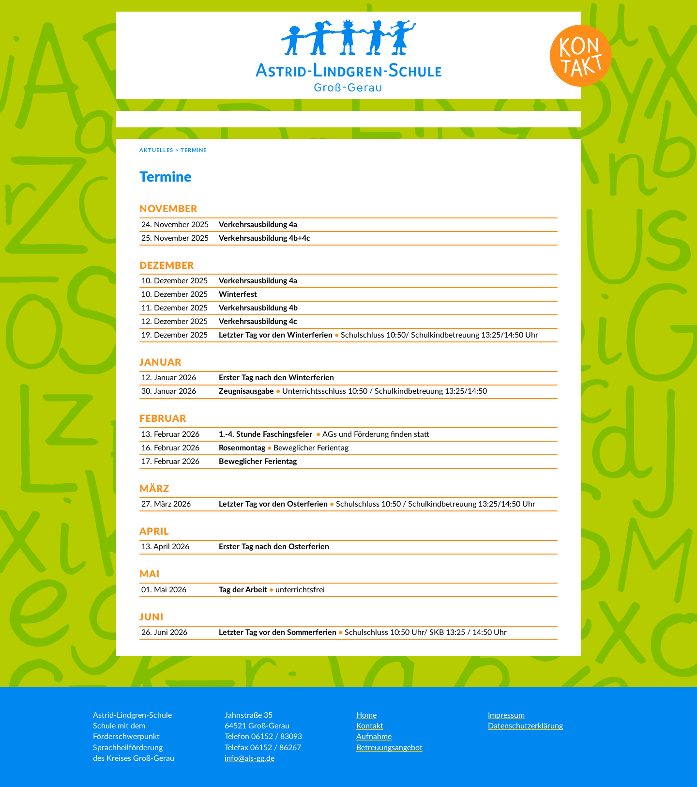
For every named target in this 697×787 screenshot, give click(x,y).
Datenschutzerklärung (525, 726)
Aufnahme (374, 737)
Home (366, 715)
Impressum (506, 715)
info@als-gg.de (249, 758)
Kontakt (369, 726)
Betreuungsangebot (389, 748)
